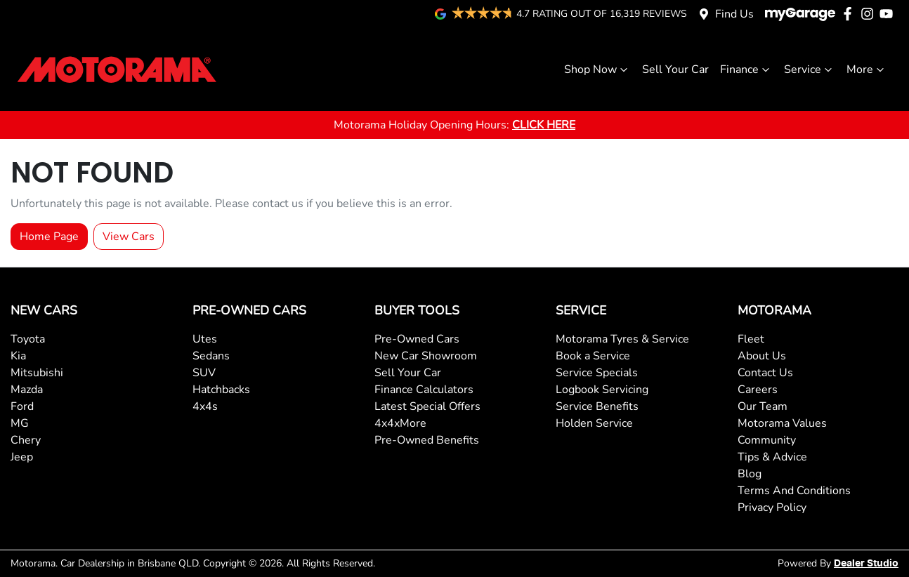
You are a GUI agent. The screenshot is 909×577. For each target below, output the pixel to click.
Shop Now (597, 69)
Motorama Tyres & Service (622, 339)
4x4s (205, 406)
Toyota (28, 339)
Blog (749, 474)
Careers (758, 389)
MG (20, 423)
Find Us (734, 14)
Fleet (751, 339)
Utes (204, 339)
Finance (746, 69)
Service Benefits (597, 406)
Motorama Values (782, 423)
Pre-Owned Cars (416, 339)
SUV (204, 372)
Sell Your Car (675, 69)
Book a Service (593, 356)
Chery (26, 440)
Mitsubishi (37, 372)
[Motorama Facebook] (850, 13)
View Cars (129, 236)
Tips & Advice (772, 457)
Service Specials (597, 372)
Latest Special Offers (427, 406)
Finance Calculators (423, 389)
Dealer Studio (866, 564)
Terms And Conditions (794, 490)
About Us (762, 356)
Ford (22, 406)
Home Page (49, 236)
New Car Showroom (425, 356)
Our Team (762, 406)
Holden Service (594, 423)
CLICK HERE (543, 125)
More (866, 69)
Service (809, 69)
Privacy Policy (772, 507)
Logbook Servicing (602, 389)
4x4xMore (400, 423)
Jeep (22, 457)
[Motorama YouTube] (888, 13)
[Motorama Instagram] (870, 13)
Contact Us (765, 372)
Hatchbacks (221, 389)
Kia (18, 356)
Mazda (27, 389)
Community (767, 440)
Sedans (211, 356)
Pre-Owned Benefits (426, 440)
